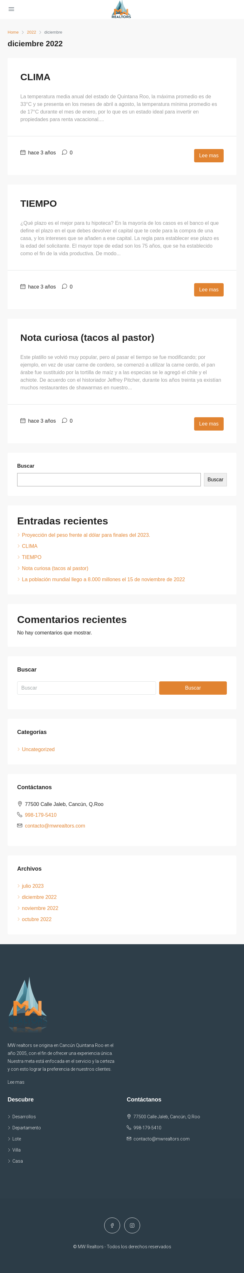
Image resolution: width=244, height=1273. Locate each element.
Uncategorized (38, 749)
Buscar (25, 466)
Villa (16, 1150)
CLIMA (35, 77)
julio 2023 (33, 886)
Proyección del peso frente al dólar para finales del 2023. (86, 535)
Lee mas (209, 155)
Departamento (26, 1127)
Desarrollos (24, 1116)
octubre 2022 (36, 919)
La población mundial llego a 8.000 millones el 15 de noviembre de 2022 (103, 579)
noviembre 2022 (40, 908)
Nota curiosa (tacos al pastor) (87, 337)
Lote (16, 1138)
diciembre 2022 (39, 897)
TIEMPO (38, 203)
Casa (17, 1161)
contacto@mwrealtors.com (55, 825)
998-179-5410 (41, 815)
